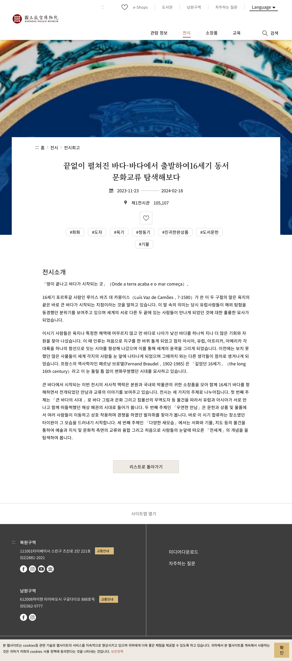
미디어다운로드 (183, 552)
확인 (282, 650)
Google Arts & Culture (50, 568)
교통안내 (103, 550)
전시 (54, 147)
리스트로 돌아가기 (146, 467)
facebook (23, 568)
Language (261, 7)
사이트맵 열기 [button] (143, 513)
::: (102, 7)
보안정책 (117, 651)
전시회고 (72, 147)
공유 (205, 147)
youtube (41, 568)
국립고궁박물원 (35, 19)
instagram (32, 568)
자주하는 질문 (182, 563)
